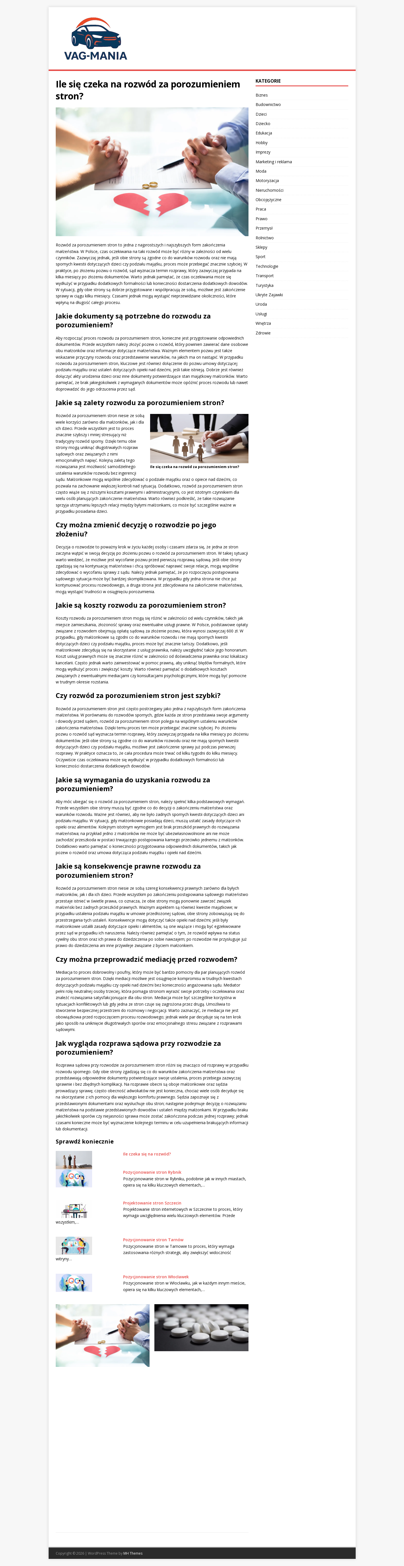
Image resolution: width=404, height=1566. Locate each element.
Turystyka (265, 285)
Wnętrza (263, 323)
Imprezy (263, 152)
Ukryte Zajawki (269, 294)
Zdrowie (263, 333)
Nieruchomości (269, 190)
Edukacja (264, 133)
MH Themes (132, 1553)
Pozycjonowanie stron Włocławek (156, 1276)
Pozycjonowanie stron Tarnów (153, 1239)
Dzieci (261, 114)
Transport (265, 275)
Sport (261, 256)
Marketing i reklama (274, 161)
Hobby (262, 142)
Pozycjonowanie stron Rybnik (152, 1172)
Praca (261, 209)
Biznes (262, 95)
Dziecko (263, 123)
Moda (261, 171)
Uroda (261, 304)
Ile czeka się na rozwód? (147, 1154)
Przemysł (264, 228)
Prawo (262, 218)
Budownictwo (268, 104)
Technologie (267, 266)
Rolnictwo (265, 237)
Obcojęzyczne (268, 199)
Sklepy (261, 247)
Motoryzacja (267, 180)
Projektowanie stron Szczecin (152, 1203)
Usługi (261, 314)
